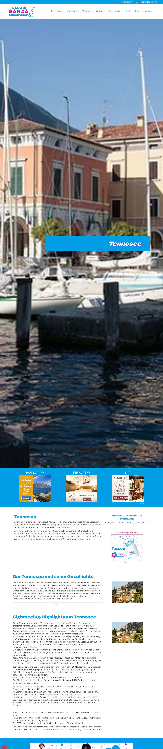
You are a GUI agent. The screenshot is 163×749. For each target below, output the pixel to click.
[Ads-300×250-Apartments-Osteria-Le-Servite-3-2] (81, 488)
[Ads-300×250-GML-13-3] (127, 548)
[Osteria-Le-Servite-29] (128, 488)
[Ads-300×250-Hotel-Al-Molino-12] (35, 488)
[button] (62, 11)
